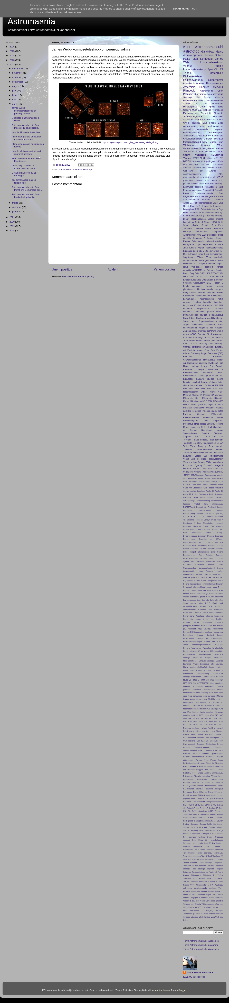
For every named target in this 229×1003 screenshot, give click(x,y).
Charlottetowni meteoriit (213, 523)
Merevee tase (201, 699)
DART (186, 161)
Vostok (220, 895)
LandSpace (192, 661)
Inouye (204, 366)
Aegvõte (201, 334)
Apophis (219, 494)
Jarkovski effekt (216, 600)
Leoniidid (207, 302)
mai (14, 99)
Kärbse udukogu (190, 651)
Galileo (194, 184)
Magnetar (187, 308)
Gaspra (220, 568)
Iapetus (186, 594)
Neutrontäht (208, 190)
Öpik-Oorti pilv (217, 917)
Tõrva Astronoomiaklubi (200, 972)
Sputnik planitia (216, 827)
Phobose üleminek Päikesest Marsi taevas (26, 159)
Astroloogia (198, 337)
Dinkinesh (202, 536)
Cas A (220, 520)
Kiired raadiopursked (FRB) (196, 216)
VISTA (210, 885)
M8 (194, 683)
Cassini (187, 110)
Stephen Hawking (190, 830)
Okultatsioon (211, 744)
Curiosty (211, 238)
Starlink (205, 433)
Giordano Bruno (216, 574)
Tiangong (202, 446)
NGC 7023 (218, 721)
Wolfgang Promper (214, 910)
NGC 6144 (218, 718)
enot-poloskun (162, 990)
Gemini (209, 286)
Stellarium (218, 433)
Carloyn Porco (210, 520)
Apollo (212, 106)
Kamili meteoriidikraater (213, 613)
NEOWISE (210, 151)
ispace (194, 331)
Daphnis (214, 529)
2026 (12, 46)
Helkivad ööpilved (214, 241)
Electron (210, 549)
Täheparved (196, 875)
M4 (199, 680)
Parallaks (187, 408)
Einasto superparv (190, 549)
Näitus (186, 404)
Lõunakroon (196, 677)
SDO (214, 222)
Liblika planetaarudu (191, 667)
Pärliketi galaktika (191, 782)
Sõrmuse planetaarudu (193, 843)
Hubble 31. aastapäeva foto (26, 132)
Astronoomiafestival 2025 (203, 174)
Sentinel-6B (213, 808)
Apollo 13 (210, 491)
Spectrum (194, 824)
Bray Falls (194, 273)
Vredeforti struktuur (191, 901)
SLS (203, 427)
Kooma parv (218, 632)
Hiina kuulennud (208, 584)
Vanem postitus (165, 269)
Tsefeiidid (187, 866)
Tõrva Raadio (199, 878)
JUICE (220, 244)
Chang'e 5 (207, 206)
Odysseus (192, 254)
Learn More (181, 8)
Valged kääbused (207, 264)
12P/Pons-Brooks (215, 331)
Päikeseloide (217, 414)
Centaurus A (199, 238)
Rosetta (219, 424)
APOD (193, 334)
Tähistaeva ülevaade (197, 145)
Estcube (209, 555)
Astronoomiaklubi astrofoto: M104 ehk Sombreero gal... (27, 188)
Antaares (211, 270)
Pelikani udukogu (190, 763)
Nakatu (204, 728)
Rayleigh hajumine (204, 789)
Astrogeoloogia (189, 501)
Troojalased (218, 862)
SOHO (191, 805)
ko (199, 914)
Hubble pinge (205, 587)
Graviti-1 (203, 577)
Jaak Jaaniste (203, 600)
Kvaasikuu (207, 648)
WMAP (209, 907)
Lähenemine (188, 674)
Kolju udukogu (204, 629)
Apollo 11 (188, 203)
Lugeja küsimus (209, 382)
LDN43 (194, 658)
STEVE (209, 427)
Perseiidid (206, 113)
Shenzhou (219, 811)
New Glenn (206, 731)
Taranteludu (218, 853)
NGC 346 (214, 715)
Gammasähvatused (207, 568)
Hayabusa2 (212, 363)
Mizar (185, 709)
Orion (220, 90)
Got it (196, 8)
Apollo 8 (212, 494)
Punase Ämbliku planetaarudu (210, 773)
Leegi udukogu (216, 216)
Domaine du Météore (211, 539)
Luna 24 (211, 670)
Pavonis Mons (201, 760)
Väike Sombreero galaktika (211, 901)
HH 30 (211, 577)
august (16, 86)
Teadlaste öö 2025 (192, 443)
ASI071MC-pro (199, 270)
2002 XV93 (213, 469)
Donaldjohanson (189, 542)
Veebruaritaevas (189, 895)
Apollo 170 (196, 494)
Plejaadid (218, 113)
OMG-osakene (189, 741)
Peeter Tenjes (217, 760)
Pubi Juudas (210, 770)
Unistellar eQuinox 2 (208, 882)
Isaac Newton (198, 292)
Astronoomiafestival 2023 (194, 235)
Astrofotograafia (193, 55)
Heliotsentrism (195, 584)
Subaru (219, 318)
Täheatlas (187, 449)
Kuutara (186, 648)
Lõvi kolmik (209, 385)
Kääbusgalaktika (216, 651)
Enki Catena (217, 552)
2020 (12, 221)
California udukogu (194, 520)
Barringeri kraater (215, 507)
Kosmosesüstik (207, 299)
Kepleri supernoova (203, 622)
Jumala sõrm (196, 603)
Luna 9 (219, 670)
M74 (221, 680)
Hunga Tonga (217, 587)
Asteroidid (189, 86)
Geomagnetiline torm (193, 571)
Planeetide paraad (204, 311)
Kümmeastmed (205, 654)
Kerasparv (218, 116)
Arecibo (219, 270)
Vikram (186, 462)
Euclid (207, 180)
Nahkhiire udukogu (191, 728)
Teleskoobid (189, 135)
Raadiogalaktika (189, 786)
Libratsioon (218, 302)
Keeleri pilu (188, 619)
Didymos (199, 180)
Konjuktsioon (211, 187)
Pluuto (220, 151)
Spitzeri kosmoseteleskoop (195, 827)
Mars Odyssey (202, 693)
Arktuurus (187, 497)
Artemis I (216, 171)
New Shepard (217, 731)
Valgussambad (216, 456)
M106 (185, 680)
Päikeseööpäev (217, 779)
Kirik (203, 626)
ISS (221, 69)
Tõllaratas (187, 453)
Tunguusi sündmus (200, 872)
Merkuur (218, 86)
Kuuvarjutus (200, 94)
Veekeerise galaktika (202, 267)
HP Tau (219, 577)
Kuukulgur (219, 645)
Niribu (200, 734)
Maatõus (186, 686)
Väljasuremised (208, 904)
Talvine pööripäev (204, 853)
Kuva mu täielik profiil (194, 977)
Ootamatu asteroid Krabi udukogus (24, 174)
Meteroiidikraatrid (192, 142)
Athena (191, 340)
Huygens (219, 289)
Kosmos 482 (202, 638)
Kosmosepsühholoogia (192, 641)
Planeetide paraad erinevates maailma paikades (27, 138)
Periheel (199, 222)
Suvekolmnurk (216, 254)
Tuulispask (213, 872)
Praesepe (191, 770)
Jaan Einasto (189, 248)
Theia (192, 446)
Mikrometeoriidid (190, 398)
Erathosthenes (189, 555)
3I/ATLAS (218, 199)
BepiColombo (204, 135)
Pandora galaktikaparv (212, 754)
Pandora (196, 754)
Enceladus (196, 280)
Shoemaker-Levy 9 (191, 814)
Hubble (212, 244)
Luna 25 (192, 305)
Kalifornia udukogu (193, 369)
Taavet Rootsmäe (207, 850)
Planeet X (194, 766)
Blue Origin (201, 340)
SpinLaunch (218, 824)
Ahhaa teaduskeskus (214, 478)
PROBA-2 (210, 750)
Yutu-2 (191, 465)
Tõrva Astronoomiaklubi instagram (200, 945)
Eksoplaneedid (190, 113)
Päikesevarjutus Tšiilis (195, 420)
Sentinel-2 (204, 808)
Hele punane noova (215, 581)
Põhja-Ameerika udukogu (195, 315)
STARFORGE (210, 805)
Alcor (185, 481)
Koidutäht (192, 629)
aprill (15, 104)
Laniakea (219, 661)
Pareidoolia (210, 757)
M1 (216, 385)
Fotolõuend (218, 356)
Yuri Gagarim (216, 328)
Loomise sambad (191, 382)
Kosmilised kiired (213, 372)
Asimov (210, 497)
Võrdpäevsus (188, 907)
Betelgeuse (212, 235)
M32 (195, 680)
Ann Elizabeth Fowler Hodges (201, 488)
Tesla (185, 446)
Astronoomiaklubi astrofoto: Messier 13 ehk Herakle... (26, 126)
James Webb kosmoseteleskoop (75, 169)
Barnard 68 (201, 507)
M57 (197, 388)
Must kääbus (192, 712)
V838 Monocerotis (198, 885)
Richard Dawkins (200, 792)
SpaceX (212, 69)
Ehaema (211, 546)
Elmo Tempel (189, 552)
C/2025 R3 (187, 517)
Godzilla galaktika (190, 577)
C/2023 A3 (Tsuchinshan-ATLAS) (208, 158)
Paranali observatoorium (193, 757)
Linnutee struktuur (213, 138)
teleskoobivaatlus (193, 83)
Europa (186, 241)
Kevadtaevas (217, 296)
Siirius (200, 254)
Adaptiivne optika (195, 478)
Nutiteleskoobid (189, 738)
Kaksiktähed (188, 296)
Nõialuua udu (203, 738)
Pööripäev (188, 94)
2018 (12, 230)
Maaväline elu (196, 164)
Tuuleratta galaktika (208, 196)
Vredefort (204, 898)
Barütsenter (188, 510)
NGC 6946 (208, 721)
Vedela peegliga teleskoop (212, 891)
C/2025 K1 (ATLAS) (197, 276)
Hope (205, 244)
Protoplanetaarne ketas (212, 411)
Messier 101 (205, 702)
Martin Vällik (216, 392)
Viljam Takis (211, 895)
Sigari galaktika (191, 225)
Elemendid (218, 549)
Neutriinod (197, 731)
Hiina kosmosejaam (192, 212)
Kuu (186, 47)
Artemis (207, 97)
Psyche (219, 311)
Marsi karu (213, 693)
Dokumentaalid (189, 539)
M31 (221, 305)
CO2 (198, 517)
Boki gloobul (212, 340)
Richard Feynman (215, 792)
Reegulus (219, 789)
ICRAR (220, 590)
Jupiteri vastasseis (195, 129)
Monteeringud (193, 709)
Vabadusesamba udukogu (205, 888)
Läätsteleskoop (203, 674)
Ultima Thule (216, 260)
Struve (185, 834)
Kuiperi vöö (217, 376)
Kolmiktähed (218, 629)
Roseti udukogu (207, 424)
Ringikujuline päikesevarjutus (210, 798)
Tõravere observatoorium (205, 167)
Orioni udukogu (191, 123)
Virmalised (217, 110)
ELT (221, 542)
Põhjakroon (218, 420)
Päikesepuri (202, 779)
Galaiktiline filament (204, 565)
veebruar (17, 207)
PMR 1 (201, 750)
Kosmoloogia (188, 638)
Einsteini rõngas (195, 350)
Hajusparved (188, 581)
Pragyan (199, 770)
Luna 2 (201, 670)
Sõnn (200, 840)
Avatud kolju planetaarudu (208, 504)
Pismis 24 (210, 763)
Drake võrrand (212, 542)
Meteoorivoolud (215, 94)
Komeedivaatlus (190, 372)
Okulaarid (200, 744)
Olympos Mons (215, 404)
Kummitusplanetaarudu (201, 645)
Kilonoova (196, 626)
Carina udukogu (215, 344)
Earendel (186, 546)
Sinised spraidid (216, 818)
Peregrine (196, 411)
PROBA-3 (219, 750)
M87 (203, 388)
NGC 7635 (208, 725)
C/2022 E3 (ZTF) (208, 273)
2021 (12, 217)
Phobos (207, 222)
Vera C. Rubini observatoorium (207, 459)
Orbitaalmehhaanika (202, 747)
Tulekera (210, 866)
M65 (212, 680)
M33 (185, 388)
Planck (186, 766)
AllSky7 (214, 481)
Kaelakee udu (205, 609)
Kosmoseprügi (204, 376)
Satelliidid (188, 119)
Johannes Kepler (214, 292)
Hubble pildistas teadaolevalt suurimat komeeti (26, 152)
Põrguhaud (188, 424)
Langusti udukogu (206, 661)
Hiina (197, 97)
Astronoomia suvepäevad (209, 231)
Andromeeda (206, 90)
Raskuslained (188, 789)
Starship (187, 97)
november (17, 73)
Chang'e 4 (195, 206)
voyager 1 (218, 465)
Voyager (187, 158)
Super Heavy (190, 321)
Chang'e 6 (218, 206)
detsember (18, 68)
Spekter (203, 824)
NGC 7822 (218, 725)
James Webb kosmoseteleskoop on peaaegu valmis (24, 111)
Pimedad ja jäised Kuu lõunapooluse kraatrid (24, 166)
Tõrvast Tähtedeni (190, 882)
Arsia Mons (199, 497)
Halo (204, 581)
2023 (12, 60)
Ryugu (186, 427)
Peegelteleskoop (203, 308)
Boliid (220, 106)
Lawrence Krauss (190, 664)
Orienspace (218, 747)
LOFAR (215, 658)
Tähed (187, 72)
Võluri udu (219, 904)
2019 (12, 226)
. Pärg (203, 469)
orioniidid (187, 270)
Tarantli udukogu (200, 440)
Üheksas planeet (191, 468)
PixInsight (219, 763)
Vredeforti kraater (216, 898)
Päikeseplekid (190, 106)
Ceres (198, 523)
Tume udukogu (198, 869)
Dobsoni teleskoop (215, 536)
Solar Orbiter (189, 318)
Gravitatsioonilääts (192, 138)
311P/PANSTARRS (215, 472)
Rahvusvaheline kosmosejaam (203, 132)
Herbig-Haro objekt (192, 244)
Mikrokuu (219, 395)
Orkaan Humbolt (190, 750)
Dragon (201, 542)
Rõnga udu (195, 427)
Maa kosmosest (213, 103)
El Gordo (202, 549)
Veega (186, 459)
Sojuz (206, 254)
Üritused (186, 920)
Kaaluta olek (206, 606)
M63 (207, 680)
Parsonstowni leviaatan (203, 408)
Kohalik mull (211, 626)
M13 (213, 305)
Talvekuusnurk (189, 853)
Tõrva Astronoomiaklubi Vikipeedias (201, 949)
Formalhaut (188, 356)
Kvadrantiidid (218, 648)
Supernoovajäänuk (192, 116)
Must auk (197, 110)
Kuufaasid (187, 251)
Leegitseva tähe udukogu (211, 664)
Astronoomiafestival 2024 (206, 203)
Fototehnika (210, 561)
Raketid (207, 110)
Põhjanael (206, 782)
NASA (220, 119)
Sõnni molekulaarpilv (214, 840)
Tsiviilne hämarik (199, 866)
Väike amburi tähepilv (192, 904)
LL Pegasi (207, 658)
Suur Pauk (217, 225)
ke (197, 914)
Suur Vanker (217, 834)
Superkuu (187, 167)
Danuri (206, 529)
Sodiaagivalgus (216, 315)
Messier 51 (198, 706)
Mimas (186, 401)
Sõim (194, 840)
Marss (219, 51)
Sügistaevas (188, 257)
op (210, 914)
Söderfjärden (209, 843)
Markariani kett (189, 693)
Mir (214, 706)
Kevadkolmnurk (203, 296)
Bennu (186, 273)
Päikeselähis (188, 779)
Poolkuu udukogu (206, 766)
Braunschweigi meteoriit (193, 514)
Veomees (201, 895)
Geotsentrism (188, 574)
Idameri (193, 594)
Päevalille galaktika (202, 776)
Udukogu (187, 231)
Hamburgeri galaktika (197, 363)
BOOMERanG (189, 507)
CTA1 (203, 517)
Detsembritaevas (190, 536)
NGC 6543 (198, 721)
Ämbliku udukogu (190, 917)
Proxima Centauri (194, 414)
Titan (220, 142)
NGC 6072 (208, 718)
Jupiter (209, 55)
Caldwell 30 (211, 517)
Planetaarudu (190, 100)
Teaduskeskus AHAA (213, 443)
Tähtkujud (187, 878)
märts (15, 203)
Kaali (215, 603)
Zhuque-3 (208, 465)
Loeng (220, 379)
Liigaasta (211, 667)
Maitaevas (197, 690)
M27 (221, 385)
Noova (212, 251)
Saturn (219, 55)
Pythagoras (188, 776)
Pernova (201, 763)
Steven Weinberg (205, 830)
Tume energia (216, 446)
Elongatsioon (203, 552)
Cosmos (219, 526)
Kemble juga (208, 619)
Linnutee (204, 86)
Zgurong (198, 465)
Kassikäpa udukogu (204, 616)
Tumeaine (199, 228)
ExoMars (203, 558)
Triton (200, 257)
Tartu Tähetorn (216, 440)
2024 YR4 (202, 472)
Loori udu (197, 251)
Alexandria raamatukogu (199, 481)
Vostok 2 (186, 898)
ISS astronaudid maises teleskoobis (24, 181)
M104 (206, 305)
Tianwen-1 (188, 228)
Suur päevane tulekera (194, 837)
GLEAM (220, 561)
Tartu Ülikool (206, 856)
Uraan (203, 106)
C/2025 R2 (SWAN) (197, 344)
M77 (185, 683)
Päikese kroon (217, 776)
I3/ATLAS (207, 590)
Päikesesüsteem (193, 76)
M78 (190, 683)
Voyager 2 (195, 898)
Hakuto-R (198, 581)
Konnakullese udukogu (202, 632)
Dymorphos (188, 209)
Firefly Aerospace (192, 286)
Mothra (203, 709)
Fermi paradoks (197, 561)
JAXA (194, 151)
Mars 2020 (203, 100)
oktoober (17, 77)
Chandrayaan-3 (216, 276)
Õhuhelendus (204, 917)
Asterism (219, 497)
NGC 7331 (198, 725)
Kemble (198, 619)
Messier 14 (188, 706)
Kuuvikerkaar (196, 648)
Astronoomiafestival (205, 119)
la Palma (204, 914)
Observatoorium (216, 741)
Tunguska (210, 869)
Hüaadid (186, 590)
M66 (216, 680)
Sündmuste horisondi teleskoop (208, 846)
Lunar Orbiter (196, 385)
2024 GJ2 (193, 472)
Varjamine (203, 328)
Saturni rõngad (193, 808)
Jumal (185, 603)
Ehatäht (220, 546)
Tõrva (220, 167)
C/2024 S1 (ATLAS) (214, 514)
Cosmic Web (208, 526)
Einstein (186, 280)
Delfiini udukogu (214, 533)
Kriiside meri (209, 641)
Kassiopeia (218, 616)
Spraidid (205, 225)
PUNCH (186, 754)
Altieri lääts (196, 485)
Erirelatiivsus (207, 280)
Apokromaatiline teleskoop (194, 491)
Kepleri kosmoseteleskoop (210, 248)
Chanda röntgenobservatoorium (198, 347)
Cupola (186, 529)
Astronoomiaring (203, 501)
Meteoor (219, 97)
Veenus (187, 65)
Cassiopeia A (189, 523)
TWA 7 (196, 850)
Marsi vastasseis (214, 164)
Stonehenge (218, 830)
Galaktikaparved (214, 126)
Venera (220, 267)
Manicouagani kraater (213, 690)
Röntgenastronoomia (214, 802)
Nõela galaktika (198, 404)
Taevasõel (219, 850)
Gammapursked (189, 568)
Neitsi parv (187, 731)
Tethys (220, 859)
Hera (221, 363)
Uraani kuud (201, 456)
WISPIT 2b (200, 907)
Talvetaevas (197, 324)
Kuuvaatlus (188, 379)
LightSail (203, 667)
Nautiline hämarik (215, 728)
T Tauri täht (209, 436)
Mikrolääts (208, 706)
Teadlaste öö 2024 (196, 859)
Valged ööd (195, 891)
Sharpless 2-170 (205, 811)
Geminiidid (217, 135)
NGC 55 (191, 718)
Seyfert (193, 430)
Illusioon (212, 594)
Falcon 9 (218, 283)
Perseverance (214, 83)
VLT (196, 264)
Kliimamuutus (189, 299)
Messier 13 (218, 702)
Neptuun (218, 129)
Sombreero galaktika (206, 318)
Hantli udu (204, 184)
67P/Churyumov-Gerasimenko (203, 475)
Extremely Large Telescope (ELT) (207, 353)
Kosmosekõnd (189, 376)
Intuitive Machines (215, 597)
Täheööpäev (218, 875)
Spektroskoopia (190, 433)
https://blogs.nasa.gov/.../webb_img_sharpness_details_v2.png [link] (130, 142)
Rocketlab (187, 802)
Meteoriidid (216, 72)
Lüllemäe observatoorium (212, 677)
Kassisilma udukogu (214, 212)
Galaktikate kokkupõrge (212, 209)
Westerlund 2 (196, 910)
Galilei (220, 565)
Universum (188, 264)
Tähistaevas (217, 100)
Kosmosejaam (217, 638)
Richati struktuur (190, 795)
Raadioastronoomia (204, 193)
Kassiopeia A (215, 369)
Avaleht (113, 269)
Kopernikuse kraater (193, 635)
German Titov (202, 574)
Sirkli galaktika (189, 821)
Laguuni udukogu (205, 379)
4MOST (186, 475)
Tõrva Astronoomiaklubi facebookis (201, 941)
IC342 (214, 590)
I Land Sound (196, 590)
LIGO (199, 658)
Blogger (182, 990)
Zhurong (187, 331)
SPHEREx (199, 805)
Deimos (219, 238)
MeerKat (187, 395)
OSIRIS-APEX (202, 741)
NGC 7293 (187, 725)
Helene (186, 584)
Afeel (209, 334)
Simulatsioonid (203, 818)
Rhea (196, 424)
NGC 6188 (187, 721)
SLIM (220, 222)
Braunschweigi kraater (211, 510)
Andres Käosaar (209, 485)
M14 (190, 680)
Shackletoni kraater (212, 430)
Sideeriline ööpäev (208, 814)
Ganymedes (208, 148)
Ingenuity (213, 161)
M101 (205, 251)
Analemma (218, 334)
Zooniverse (187, 914)
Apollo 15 (219, 491)
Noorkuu (219, 734)
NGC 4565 (218, 401)
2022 (12, 64)
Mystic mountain (206, 712)
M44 (203, 680)
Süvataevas (188, 850)
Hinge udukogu (191, 366)
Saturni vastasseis (194, 155)
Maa (195, 58)
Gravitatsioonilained (192, 360)
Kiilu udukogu (216, 184)
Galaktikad (207, 51)
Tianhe (186, 862)
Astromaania (31, 21)
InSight (186, 292)
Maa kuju (212, 388)
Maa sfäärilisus (216, 683)
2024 (12, 55)
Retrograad (187, 792)
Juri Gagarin (216, 366)
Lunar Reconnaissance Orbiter (198, 219)
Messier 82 (208, 395)
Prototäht (219, 190)
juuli (14, 90)
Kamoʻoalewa (188, 616)
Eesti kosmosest (199, 546)
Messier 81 (197, 395)
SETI (185, 805)
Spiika (209, 824)
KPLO (207, 603)
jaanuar (16, 211)
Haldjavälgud (209, 360)
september (18, 82)
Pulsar (186, 193)
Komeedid (206, 58)
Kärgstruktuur (203, 651)
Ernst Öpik (209, 350)
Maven (192, 699)
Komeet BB (188, 632)
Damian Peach (196, 529)
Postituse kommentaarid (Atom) (78, 276)
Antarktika (219, 488)
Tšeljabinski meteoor (202, 453)
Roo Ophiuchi (199, 802)
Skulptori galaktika (203, 821)
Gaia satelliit (198, 241)
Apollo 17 (187, 494)
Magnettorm (210, 686)
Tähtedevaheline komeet (210, 449)
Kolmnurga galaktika (193, 187)
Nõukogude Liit (216, 738)
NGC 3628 (207, 401)
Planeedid (189, 90)
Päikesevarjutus (193, 79)
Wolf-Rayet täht (193, 171)
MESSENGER (203, 683)
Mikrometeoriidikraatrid (212, 398)
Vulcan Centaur (198, 462)
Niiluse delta (189, 734)
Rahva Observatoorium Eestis (210, 786)
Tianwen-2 (194, 862)
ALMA (186, 334)
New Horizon (209, 142)
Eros (200, 555)
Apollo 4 (204, 494)
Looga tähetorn (190, 670)
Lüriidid (200, 305)
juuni (15, 95)
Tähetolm (207, 875)
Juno (200, 151)
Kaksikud (197, 613)
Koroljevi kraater (215, 635)
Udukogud (203, 260)
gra (194, 914)
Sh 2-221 (192, 811)
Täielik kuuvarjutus (214, 228)
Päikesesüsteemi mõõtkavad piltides (203, 417)
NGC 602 (200, 718)
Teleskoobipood (210, 859)
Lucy (185, 305)
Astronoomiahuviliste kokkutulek (198, 177)
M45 (191, 388)
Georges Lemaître (214, 571)
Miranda (219, 706)
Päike (186, 58)
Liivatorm (219, 667)
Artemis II (190, 103)
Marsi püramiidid (209, 696)
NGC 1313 (204, 715)
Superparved (195, 834)
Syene (209, 837)
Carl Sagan (209, 123)
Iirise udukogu (202, 594)
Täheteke (210, 324)
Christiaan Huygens (192, 526)
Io (203, 212)
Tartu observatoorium (192, 856)
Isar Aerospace (189, 600)
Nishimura (209, 734)
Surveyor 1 (206, 834)
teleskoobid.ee (217, 914)
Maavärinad (198, 686)
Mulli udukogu (212, 709)
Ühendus (202, 331)
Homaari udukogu (192, 587)
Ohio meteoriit (189, 744)
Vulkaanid (206, 199)
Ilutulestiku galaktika (198, 597)
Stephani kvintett (191, 436)
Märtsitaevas (196, 401)
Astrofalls (187, 337)
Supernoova (215, 79)
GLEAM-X (187, 565)
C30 (194, 517)
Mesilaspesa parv (191, 702)
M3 (216, 305)
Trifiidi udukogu (205, 862)
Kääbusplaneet (189, 654)
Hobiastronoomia (205, 289)
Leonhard (197, 302)
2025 (12, 51)
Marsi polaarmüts (195, 696)
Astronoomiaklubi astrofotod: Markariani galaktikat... (26, 195)
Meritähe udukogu (215, 699)
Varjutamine (217, 155)
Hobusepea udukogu (199, 161)
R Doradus (217, 782)
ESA (197, 209)
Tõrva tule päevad (214, 878)
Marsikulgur (197, 190)
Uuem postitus (62, 269)
